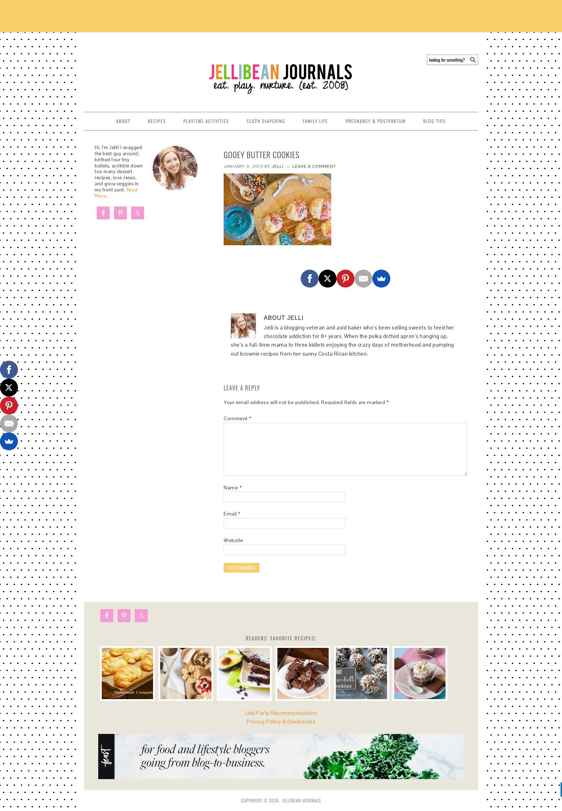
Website (233, 540)
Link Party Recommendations (281, 713)
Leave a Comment (314, 166)
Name (233, 487)
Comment (237, 418)
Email (232, 514)
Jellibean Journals (148, 68)
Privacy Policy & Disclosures (281, 721)
